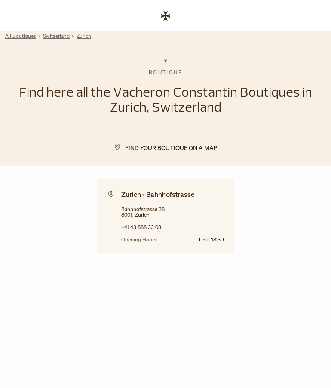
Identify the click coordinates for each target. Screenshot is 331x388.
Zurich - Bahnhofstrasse (158, 194)
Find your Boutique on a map (171, 148)
